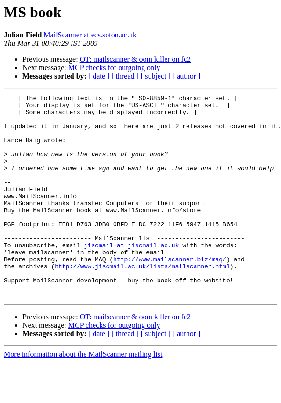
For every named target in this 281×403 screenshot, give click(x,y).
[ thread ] (125, 76)
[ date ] (98, 76)
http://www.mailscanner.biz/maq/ (169, 292)
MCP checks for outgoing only (114, 68)
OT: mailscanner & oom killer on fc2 (135, 59)
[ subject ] (156, 76)
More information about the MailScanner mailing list (83, 395)
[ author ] (187, 76)
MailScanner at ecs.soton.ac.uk (90, 35)
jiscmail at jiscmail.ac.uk (131, 276)
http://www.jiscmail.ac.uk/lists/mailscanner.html (142, 301)
